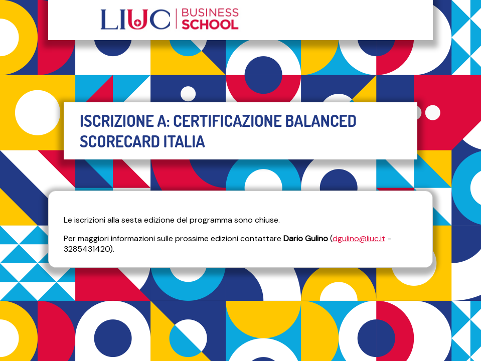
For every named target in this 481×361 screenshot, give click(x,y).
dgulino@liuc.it (359, 238)
